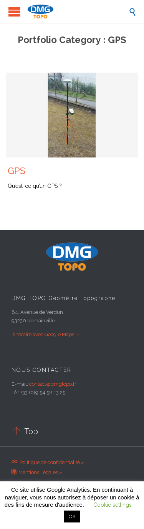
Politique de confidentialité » (48, 462)
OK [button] (72, 516)
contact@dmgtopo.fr (52, 384)
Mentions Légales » (37, 472)
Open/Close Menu (14, 11)
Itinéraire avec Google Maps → (46, 334)
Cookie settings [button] (112, 505)
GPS (16, 171)
